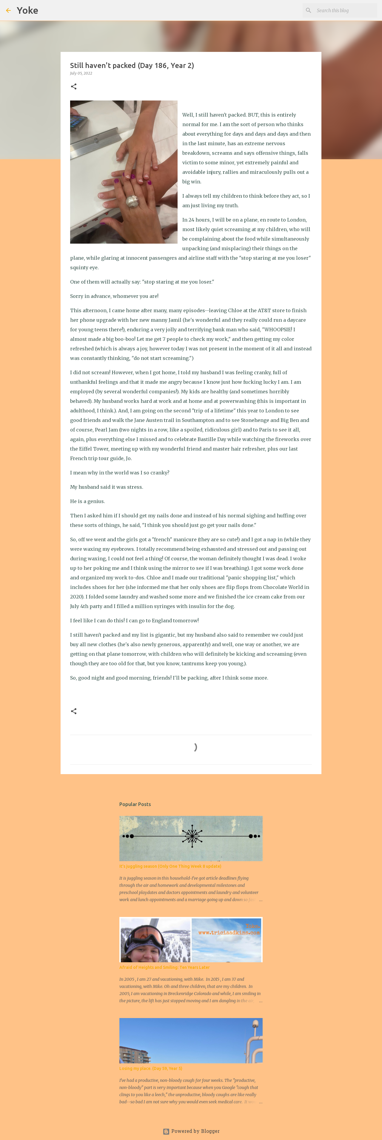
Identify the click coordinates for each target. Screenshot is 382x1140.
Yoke (27, 10)
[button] (73, 87)
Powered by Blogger (191, 1131)
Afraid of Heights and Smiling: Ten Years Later (164, 967)
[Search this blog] (346, 10)
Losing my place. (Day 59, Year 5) (150, 1068)
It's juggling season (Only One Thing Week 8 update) (170, 866)
